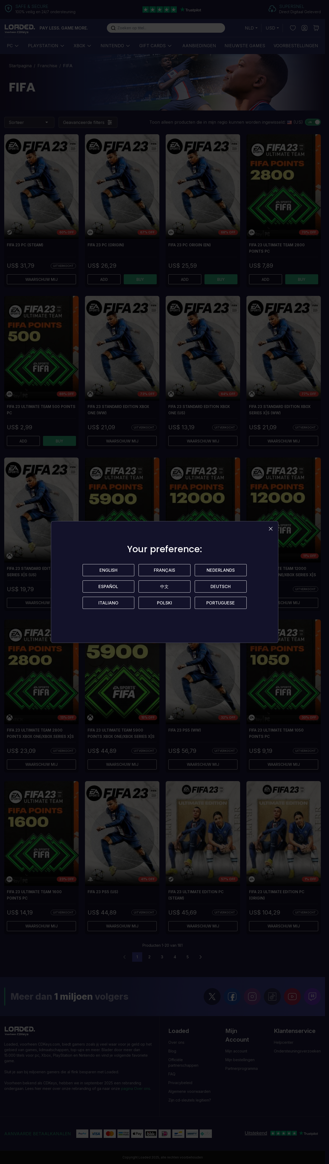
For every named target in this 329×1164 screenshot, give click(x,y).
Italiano (108, 602)
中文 (164, 586)
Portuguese (220, 602)
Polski (164, 602)
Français (164, 570)
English (108, 570)
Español (108, 586)
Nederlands (221, 570)
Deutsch (221, 586)
